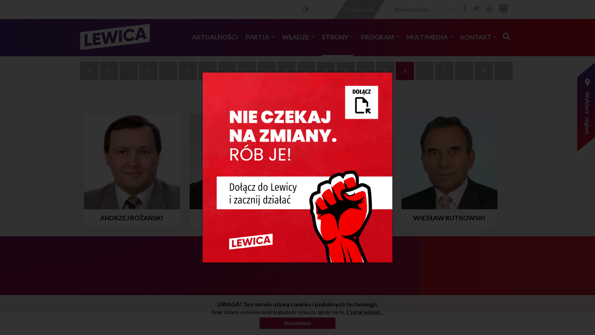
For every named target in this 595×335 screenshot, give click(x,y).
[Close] (385, 78)
